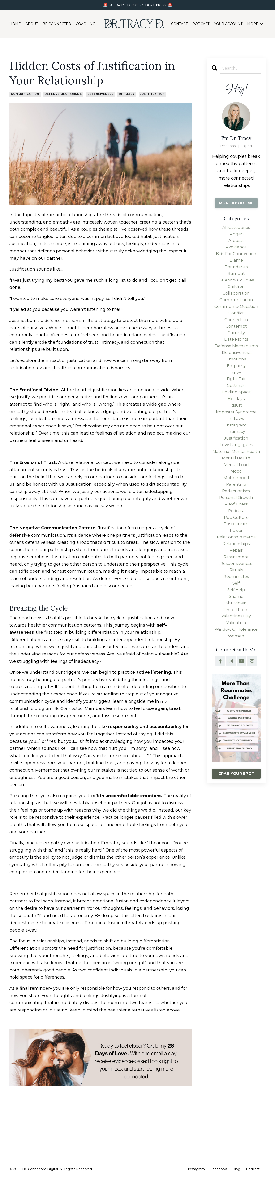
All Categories (236, 228)
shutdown (236, 647)
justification (152, 94)
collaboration (236, 300)
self (236, 626)
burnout (236, 278)
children (236, 293)
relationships (236, 582)
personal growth (236, 532)
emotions (236, 372)
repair (236, 590)
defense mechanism (66, 320)
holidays (236, 416)
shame (236, 640)
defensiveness (100, 94)
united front (236, 655)
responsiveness (236, 604)
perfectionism (236, 524)
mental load (236, 495)
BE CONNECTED (57, 24)
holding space (236, 409)
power (236, 568)
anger (236, 235)
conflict (236, 322)
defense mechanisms (63, 94)
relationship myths (236, 575)
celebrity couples (236, 286)
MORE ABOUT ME (236, 203)
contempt (236, 336)
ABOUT (32, 24)
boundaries (236, 271)
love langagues (236, 466)
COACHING (85, 24)
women (236, 683)
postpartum (236, 560)
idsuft (236, 423)
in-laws (236, 437)
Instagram (196, 1169)
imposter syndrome (236, 430)
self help (236, 633)
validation (236, 669)
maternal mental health (236, 477)
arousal (236, 242)
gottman (236, 401)
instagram (236, 445)
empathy (236, 379)
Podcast (253, 1169)
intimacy (127, 94)
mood (236, 502)
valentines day (236, 662)
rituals (236, 611)
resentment (236, 597)
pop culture (236, 553)
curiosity (236, 343)
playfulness (236, 539)
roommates (236, 618)
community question (236, 314)
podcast (236, 546)
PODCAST (200, 24)
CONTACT (179, 24)
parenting (236, 517)
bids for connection (236, 256)
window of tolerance (236, 676)
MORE (255, 24)
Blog (236, 1169)
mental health (236, 488)
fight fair (236, 394)
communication (25, 94)
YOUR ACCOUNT (228, 24)
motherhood (236, 510)
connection (236, 329)
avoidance (236, 249)
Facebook (219, 1169)
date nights (236, 351)
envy (236, 387)
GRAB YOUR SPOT (236, 822)
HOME (15, 24)
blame (236, 264)
